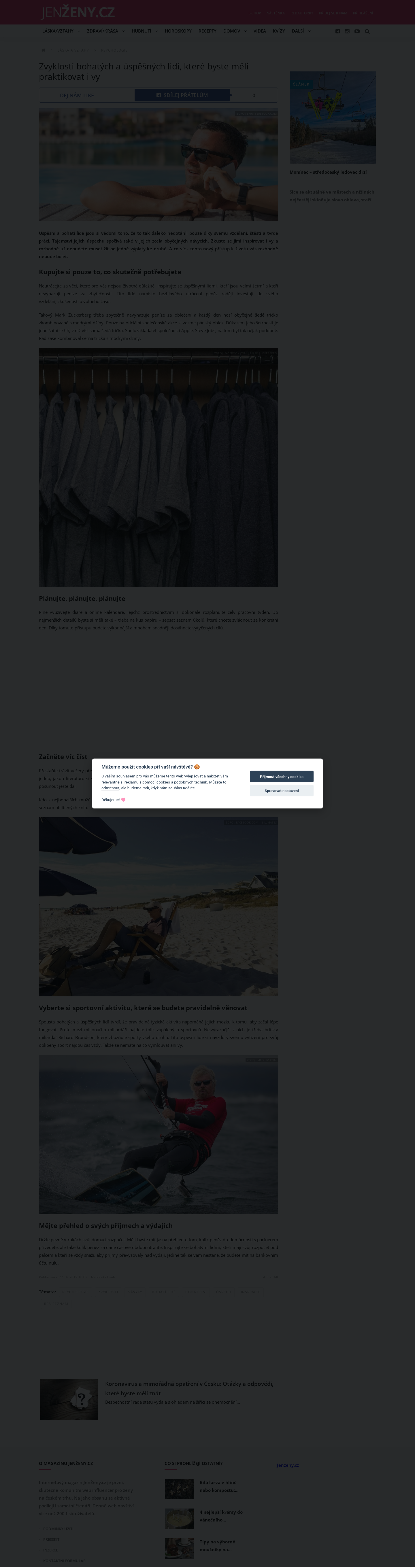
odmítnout (110, 788)
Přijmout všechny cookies (281, 777)
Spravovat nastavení (282, 790)
